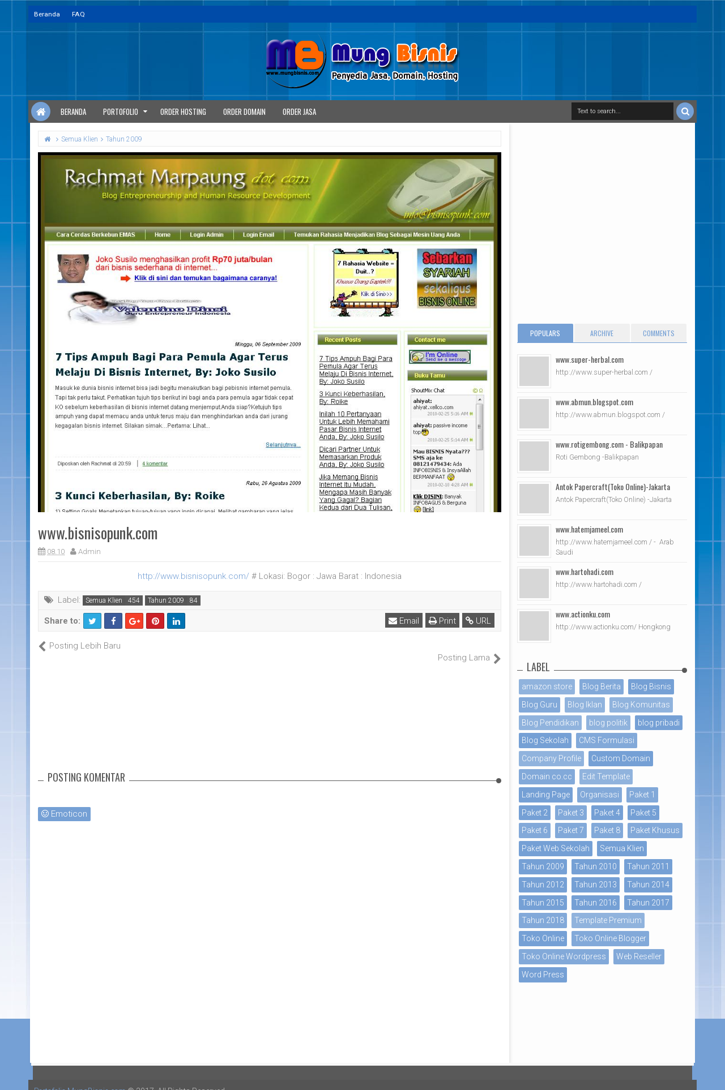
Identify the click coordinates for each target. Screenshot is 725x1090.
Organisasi (599, 794)
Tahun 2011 (648, 866)
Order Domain (244, 111)
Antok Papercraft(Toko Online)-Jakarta (613, 486)
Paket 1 (642, 794)
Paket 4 (607, 812)
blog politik (608, 722)
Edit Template (606, 776)
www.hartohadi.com (584, 571)
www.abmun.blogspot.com (594, 401)
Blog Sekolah (545, 740)
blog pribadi (659, 722)
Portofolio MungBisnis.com (84, 1078)
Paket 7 (571, 830)
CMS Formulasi (606, 740)
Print (443, 621)
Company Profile (551, 758)
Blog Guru (539, 704)
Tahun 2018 (543, 920)
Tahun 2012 (543, 884)
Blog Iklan (585, 704)
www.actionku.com (583, 614)
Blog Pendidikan (550, 722)
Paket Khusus (655, 830)
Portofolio (120, 111)
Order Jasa (299, 111)
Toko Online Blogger (610, 938)
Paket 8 (607, 830)
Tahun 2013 (595, 884)
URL (479, 621)
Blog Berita (601, 686)
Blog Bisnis (651, 686)
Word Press (543, 974)
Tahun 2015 (543, 902)
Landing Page (546, 794)
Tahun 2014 (648, 884)
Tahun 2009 (166, 600)
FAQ (78, 14)
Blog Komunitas (641, 704)
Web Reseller (639, 956)
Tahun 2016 (595, 902)
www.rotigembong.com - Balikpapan (609, 444)
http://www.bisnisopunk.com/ (193, 576)
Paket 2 (535, 812)
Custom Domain (620, 758)
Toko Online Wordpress (564, 956)
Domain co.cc (547, 776)
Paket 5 (643, 812)
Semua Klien (104, 600)
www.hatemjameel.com (589, 529)
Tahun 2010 (595, 866)
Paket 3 (571, 812)
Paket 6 (535, 830)
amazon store (547, 686)
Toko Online (543, 938)
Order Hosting (183, 111)
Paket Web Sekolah (556, 848)
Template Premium (608, 920)
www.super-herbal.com (590, 359)
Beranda (47, 14)
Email (404, 621)
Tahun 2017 (648, 902)
